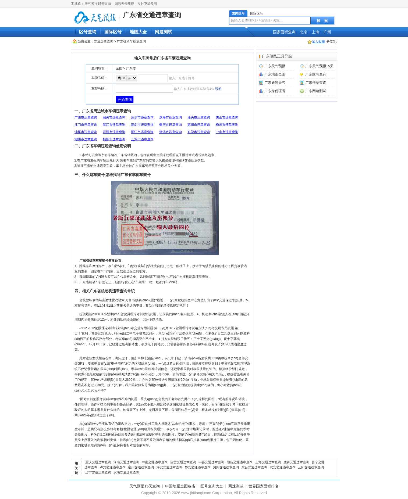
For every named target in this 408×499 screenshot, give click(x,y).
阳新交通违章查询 (240, 462)
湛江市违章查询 (114, 125)
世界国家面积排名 (264, 486)
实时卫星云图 (147, 4)
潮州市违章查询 (85, 139)
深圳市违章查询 (142, 117)
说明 (218, 89)
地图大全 (138, 32)
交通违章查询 (103, 41)
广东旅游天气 (274, 83)
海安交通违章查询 (169, 467)
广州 (327, 32)
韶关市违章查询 (114, 117)
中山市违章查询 (227, 132)
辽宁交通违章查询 (98, 472)
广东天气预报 (274, 66)
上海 (315, 32)
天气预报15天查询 (98, 4)
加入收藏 (318, 42)
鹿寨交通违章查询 (296, 462)
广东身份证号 (274, 91)
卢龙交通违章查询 (113, 467)
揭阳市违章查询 (114, 139)
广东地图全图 (274, 74)
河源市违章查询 (114, 132)
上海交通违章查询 (268, 462)
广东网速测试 (315, 91)
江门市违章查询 (85, 125)
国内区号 (238, 13)
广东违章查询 (315, 83)
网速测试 (163, 32)
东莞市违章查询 (198, 132)
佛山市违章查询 (227, 117)
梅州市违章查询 (227, 125)
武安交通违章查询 (283, 467)
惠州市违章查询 (198, 125)
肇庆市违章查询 (170, 125)
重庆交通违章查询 (98, 462)
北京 (303, 32)
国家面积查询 (284, 32)
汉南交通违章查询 (126, 472)
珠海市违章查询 (170, 117)
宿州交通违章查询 (141, 467)
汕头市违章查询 (198, 117)
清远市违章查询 (170, 132)
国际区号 (256, 13)
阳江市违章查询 (142, 132)
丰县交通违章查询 (211, 462)
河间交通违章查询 (226, 467)
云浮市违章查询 (142, 139)
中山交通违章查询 (155, 462)
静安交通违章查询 (198, 467)
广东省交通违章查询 (152, 15)
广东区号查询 (315, 74)
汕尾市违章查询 (85, 132)
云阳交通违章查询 (311, 467)
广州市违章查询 (85, 117)
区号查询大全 (211, 486)
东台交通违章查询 (254, 467)
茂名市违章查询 (142, 125)
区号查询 (87, 32)
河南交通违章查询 (126, 462)
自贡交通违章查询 (183, 462)
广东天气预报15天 (319, 66)
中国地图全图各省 (180, 486)
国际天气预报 (124, 4)
